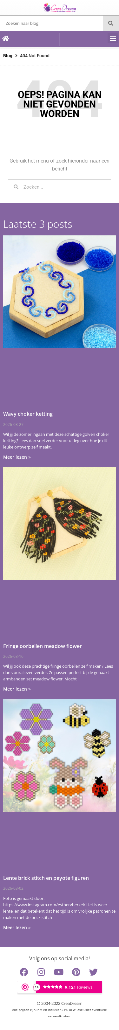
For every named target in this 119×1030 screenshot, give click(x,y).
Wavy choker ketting (28, 413)
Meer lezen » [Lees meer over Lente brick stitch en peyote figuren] (17, 927)
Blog (7, 55)
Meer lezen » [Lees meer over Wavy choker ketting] (17, 457)
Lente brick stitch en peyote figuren (46, 877)
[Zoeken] (111, 23)
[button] (113, 38)
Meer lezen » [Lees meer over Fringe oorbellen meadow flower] (17, 689)
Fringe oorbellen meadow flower (42, 646)
